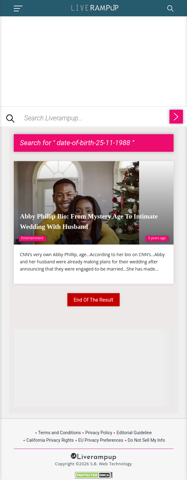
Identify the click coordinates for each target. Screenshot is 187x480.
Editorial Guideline (134, 432)
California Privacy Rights (50, 440)
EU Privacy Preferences (100, 440)
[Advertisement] (52, 60)
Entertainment (32, 238)
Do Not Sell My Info (146, 440)
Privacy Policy (98, 432)
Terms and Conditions (59, 432)
